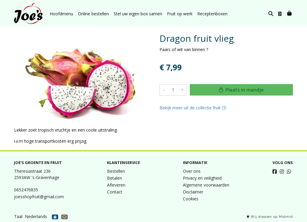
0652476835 (26, 190)
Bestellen (116, 171)
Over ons (192, 171)
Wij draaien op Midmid (270, 217)
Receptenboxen (212, 14)
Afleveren (116, 185)
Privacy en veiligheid (202, 178)
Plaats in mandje (241, 90)
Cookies (190, 199)
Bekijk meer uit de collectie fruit (192, 108)
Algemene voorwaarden (206, 185)
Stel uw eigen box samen (138, 14)
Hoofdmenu (61, 14)
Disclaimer (193, 192)
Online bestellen (93, 14)
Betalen (114, 178)
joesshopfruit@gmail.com (39, 196)
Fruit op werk (179, 14)
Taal (18, 216)
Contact (114, 192)
